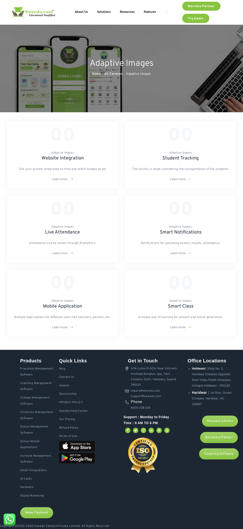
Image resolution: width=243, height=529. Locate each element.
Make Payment (36, 513)
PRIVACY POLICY (71, 402)
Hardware (27, 487)
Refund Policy (68, 428)
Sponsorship (67, 394)
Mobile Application (62, 306)
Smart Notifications (180, 232)
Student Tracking (180, 158)
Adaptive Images (62, 153)
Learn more (59, 179)
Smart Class (180, 306)
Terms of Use (68, 436)
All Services (113, 74)
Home (96, 74)
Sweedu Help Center (73, 411)
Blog (62, 369)
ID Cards (26, 479)
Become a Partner (219, 437)
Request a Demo (220, 421)
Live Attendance (62, 232)
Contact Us (67, 377)
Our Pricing (67, 419)
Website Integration (63, 158)
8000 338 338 (140, 408)
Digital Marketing (32, 496)
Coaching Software (219, 454)
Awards (64, 386)
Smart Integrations (33, 470)
